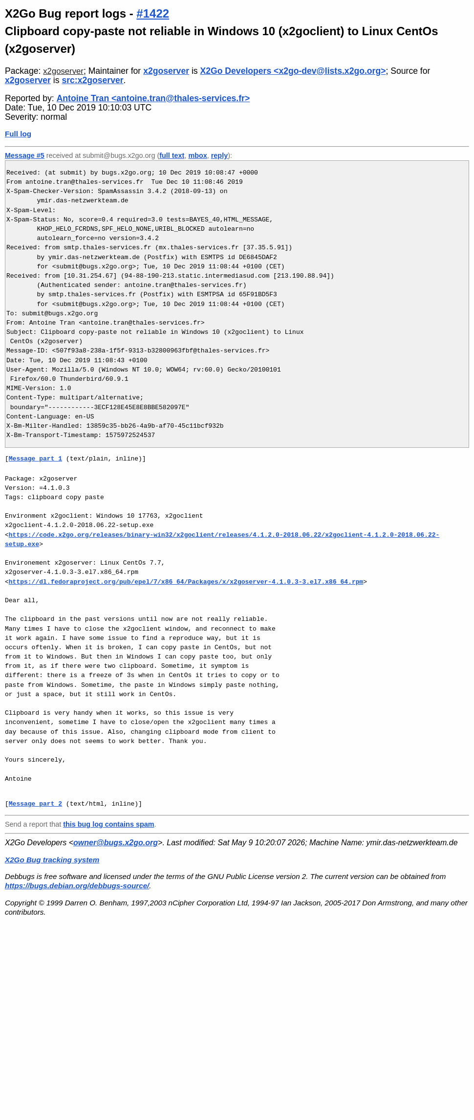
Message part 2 (35, 803)
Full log (18, 134)
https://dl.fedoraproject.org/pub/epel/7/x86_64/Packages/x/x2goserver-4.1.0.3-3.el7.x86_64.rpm (186, 581)
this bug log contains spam (108, 824)
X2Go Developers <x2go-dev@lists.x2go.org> (293, 71)
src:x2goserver (92, 80)
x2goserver (63, 71)
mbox (197, 155)
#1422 (152, 13)
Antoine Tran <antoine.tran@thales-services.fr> (153, 98)
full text (171, 155)
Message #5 (24, 155)
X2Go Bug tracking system (52, 860)
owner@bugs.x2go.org (115, 842)
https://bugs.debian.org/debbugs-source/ (77, 885)
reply (219, 155)
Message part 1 (35, 458)
